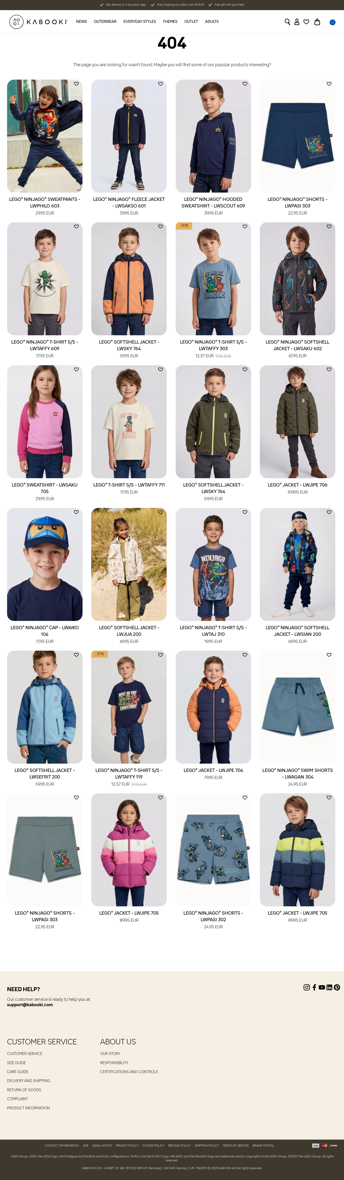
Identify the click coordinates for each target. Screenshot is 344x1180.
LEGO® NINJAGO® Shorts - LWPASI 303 (297, 206)
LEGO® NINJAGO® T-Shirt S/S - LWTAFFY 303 (213, 349)
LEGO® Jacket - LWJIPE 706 (297, 489)
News (81, 22)
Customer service (24, 1054)
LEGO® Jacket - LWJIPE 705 (129, 917)
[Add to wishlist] (76, 83)
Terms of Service (236, 1145)
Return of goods (24, 1090)
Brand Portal (263, 1145)
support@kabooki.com (30, 1005)
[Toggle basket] (317, 21)
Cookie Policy (153, 1145)
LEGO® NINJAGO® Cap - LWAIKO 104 (45, 635)
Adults (212, 22)
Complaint (17, 1099)
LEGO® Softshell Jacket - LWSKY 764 (129, 349)
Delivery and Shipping (28, 1081)
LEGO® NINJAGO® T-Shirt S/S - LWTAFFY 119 (128, 777)
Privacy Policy (127, 1145)
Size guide (16, 1063)
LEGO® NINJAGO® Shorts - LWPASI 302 (213, 920)
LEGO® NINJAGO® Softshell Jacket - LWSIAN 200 (297, 635)
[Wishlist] (306, 22)
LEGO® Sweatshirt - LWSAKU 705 (45, 492)
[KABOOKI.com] (38, 22)
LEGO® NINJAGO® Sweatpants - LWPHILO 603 (44, 206)
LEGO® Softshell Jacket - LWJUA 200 (129, 635)
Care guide (17, 1072)
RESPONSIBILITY (114, 1063)
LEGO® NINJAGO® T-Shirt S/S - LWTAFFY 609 (44, 349)
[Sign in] (297, 22)
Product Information (28, 1108)
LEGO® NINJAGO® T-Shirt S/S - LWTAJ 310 (213, 635)
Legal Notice (102, 1145)
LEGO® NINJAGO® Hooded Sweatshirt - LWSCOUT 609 (213, 206)
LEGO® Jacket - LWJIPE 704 (213, 774)
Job (85, 1145)
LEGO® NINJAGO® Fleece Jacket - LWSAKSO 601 (129, 206)
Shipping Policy (207, 1145)
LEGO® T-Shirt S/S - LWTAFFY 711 (129, 489)
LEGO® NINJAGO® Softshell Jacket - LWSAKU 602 (297, 349)
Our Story (110, 1054)
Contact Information (62, 1145)
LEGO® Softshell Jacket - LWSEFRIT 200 (45, 777)
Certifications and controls (129, 1072)
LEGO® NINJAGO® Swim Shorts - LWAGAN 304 (297, 777)
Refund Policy (179, 1145)
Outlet (191, 22)
